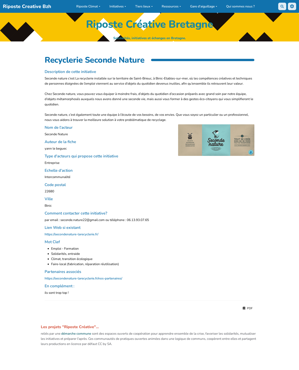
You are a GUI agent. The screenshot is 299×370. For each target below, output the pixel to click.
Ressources (171, 6)
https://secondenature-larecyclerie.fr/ (71, 234)
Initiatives (117, 6)
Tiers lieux (144, 6)
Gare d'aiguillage (203, 6)
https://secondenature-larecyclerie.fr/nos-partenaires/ (83, 278)
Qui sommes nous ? (240, 6)
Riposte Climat (88, 6)
